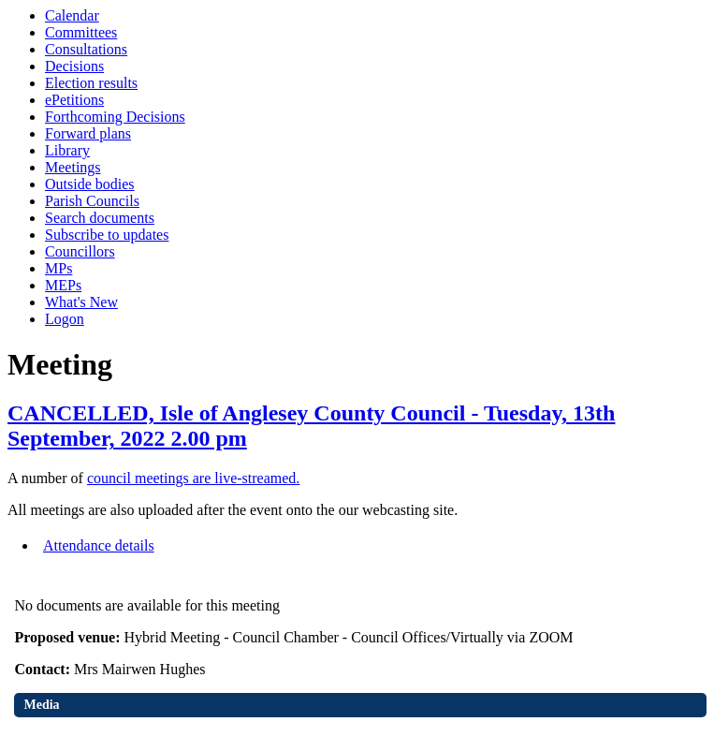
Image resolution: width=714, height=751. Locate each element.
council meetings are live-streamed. (193, 478)
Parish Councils (92, 201)
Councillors (80, 251)
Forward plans (88, 133)
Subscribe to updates (106, 235)
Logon (64, 319)
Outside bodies (90, 184)
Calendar (72, 15)
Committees (81, 32)
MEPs (63, 285)
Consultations (86, 49)
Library (67, 150)
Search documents (99, 218)
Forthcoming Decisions (115, 117)
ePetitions (74, 100)
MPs (58, 268)
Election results (91, 83)
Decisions (74, 66)
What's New (81, 302)
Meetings (73, 167)
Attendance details (98, 545)
